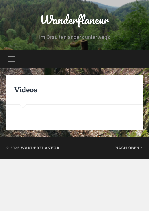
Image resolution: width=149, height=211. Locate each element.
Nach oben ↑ (129, 147)
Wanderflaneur (74, 19)
